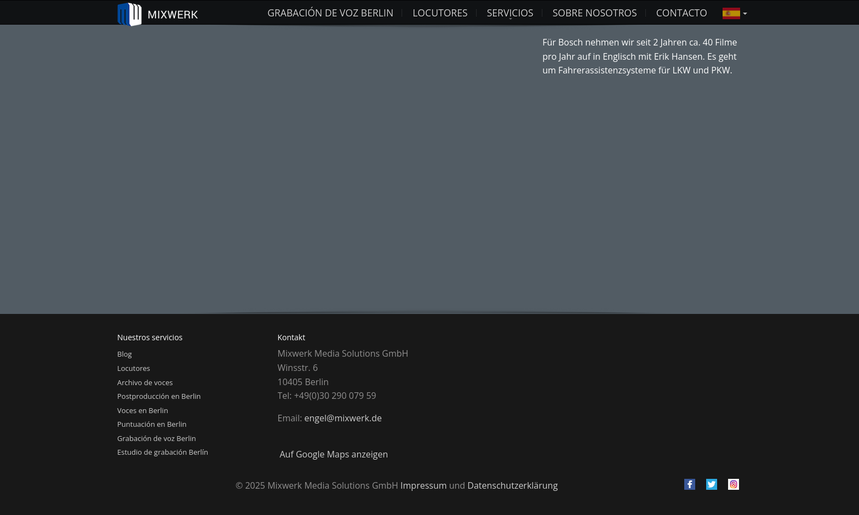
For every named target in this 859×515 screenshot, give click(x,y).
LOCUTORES (440, 12)
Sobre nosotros (595, 12)
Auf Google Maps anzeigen (334, 454)
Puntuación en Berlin (151, 424)
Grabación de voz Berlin (330, 12)
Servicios (510, 12)
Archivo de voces (145, 382)
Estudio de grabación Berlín (162, 452)
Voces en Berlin (142, 410)
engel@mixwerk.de (343, 418)
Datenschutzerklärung (512, 485)
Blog (124, 354)
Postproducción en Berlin (159, 396)
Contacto (681, 12)
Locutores (133, 368)
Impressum (423, 485)
